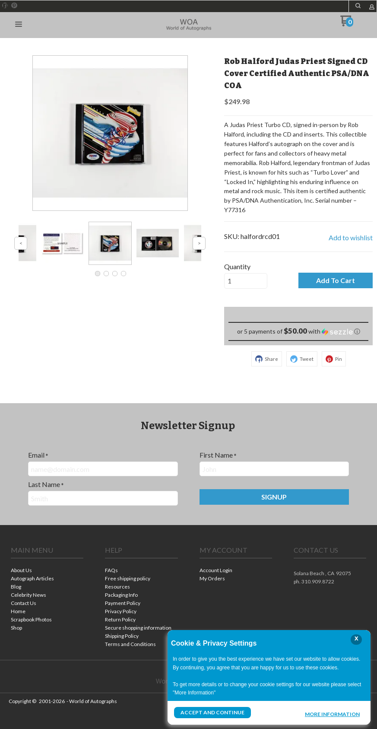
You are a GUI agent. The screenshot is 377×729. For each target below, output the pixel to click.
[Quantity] (245, 281)
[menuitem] (47, 571)
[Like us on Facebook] (5, 5)
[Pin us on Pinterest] (14, 5)
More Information (332, 713)
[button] (358, 5)
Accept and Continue (212, 712)
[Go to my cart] (347, 24)
